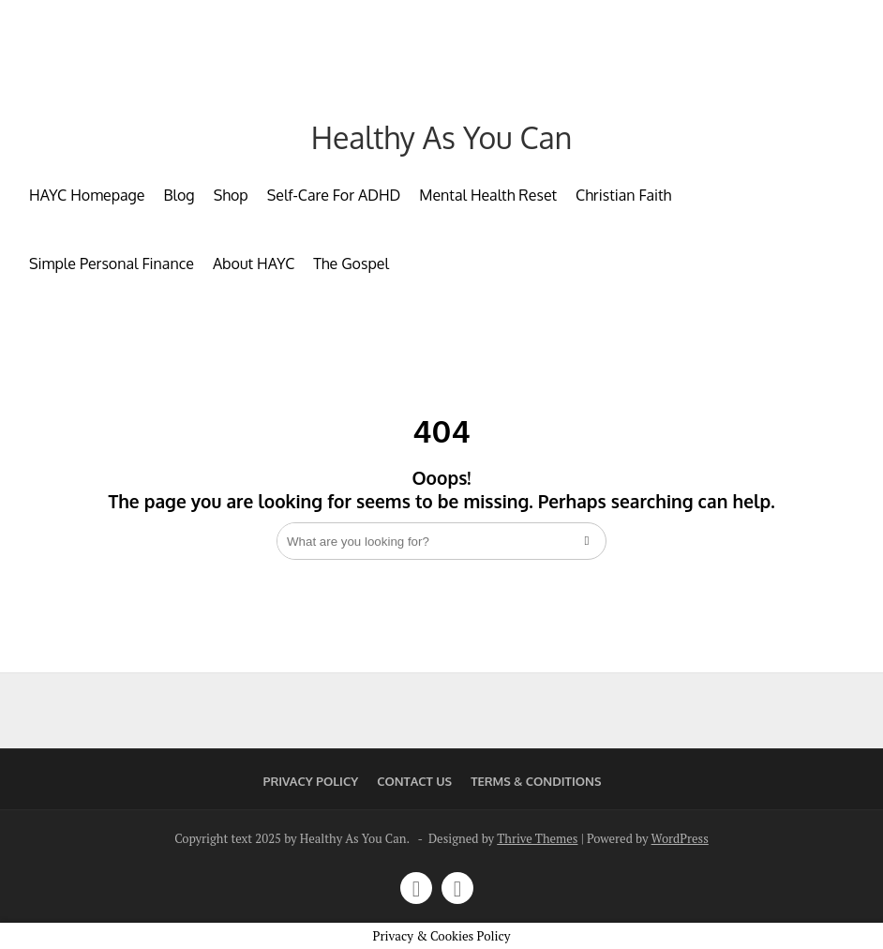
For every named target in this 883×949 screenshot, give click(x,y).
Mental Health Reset (488, 195)
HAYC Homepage (86, 195)
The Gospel (351, 263)
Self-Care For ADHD (334, 195)
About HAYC (253, 263)
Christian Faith (623, 195)
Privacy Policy (311, 781)
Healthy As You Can (441, 137)
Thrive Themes (537, 838)
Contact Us (414, 781)
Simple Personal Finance (111, 263)
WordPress (680, 838)
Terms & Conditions (536, 781)
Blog (178, 195)
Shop (231, 195)
